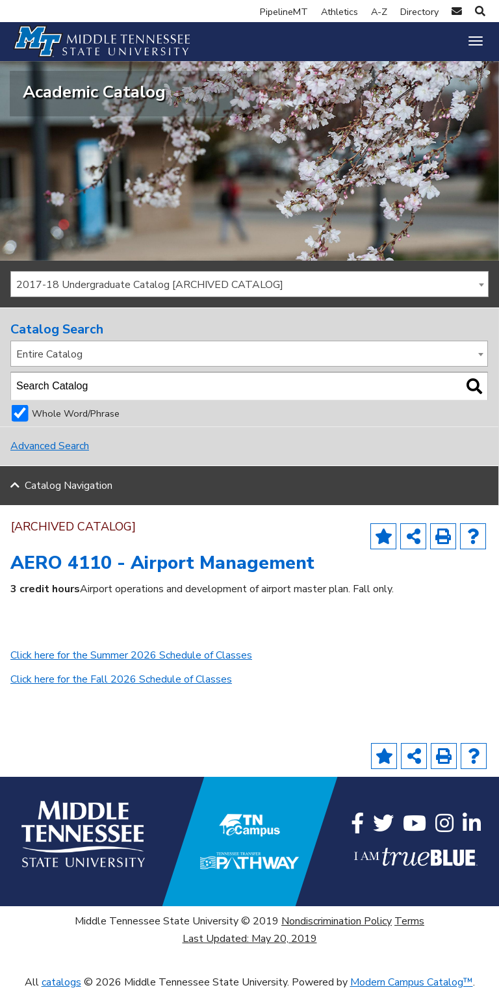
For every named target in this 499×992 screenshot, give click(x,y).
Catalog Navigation (68, 485)
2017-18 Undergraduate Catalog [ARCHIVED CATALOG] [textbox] (149, 285)
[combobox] (249, 284)
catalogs (61, 982)
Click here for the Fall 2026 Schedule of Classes (121, 679)
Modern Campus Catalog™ (411, 982)
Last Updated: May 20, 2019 (250, 939)
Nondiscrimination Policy (336, 921)
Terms (409, 921)
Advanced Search (49, 446)
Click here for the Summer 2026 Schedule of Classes (131, 655)
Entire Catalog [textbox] (49, 354)
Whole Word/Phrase (76, 413)
